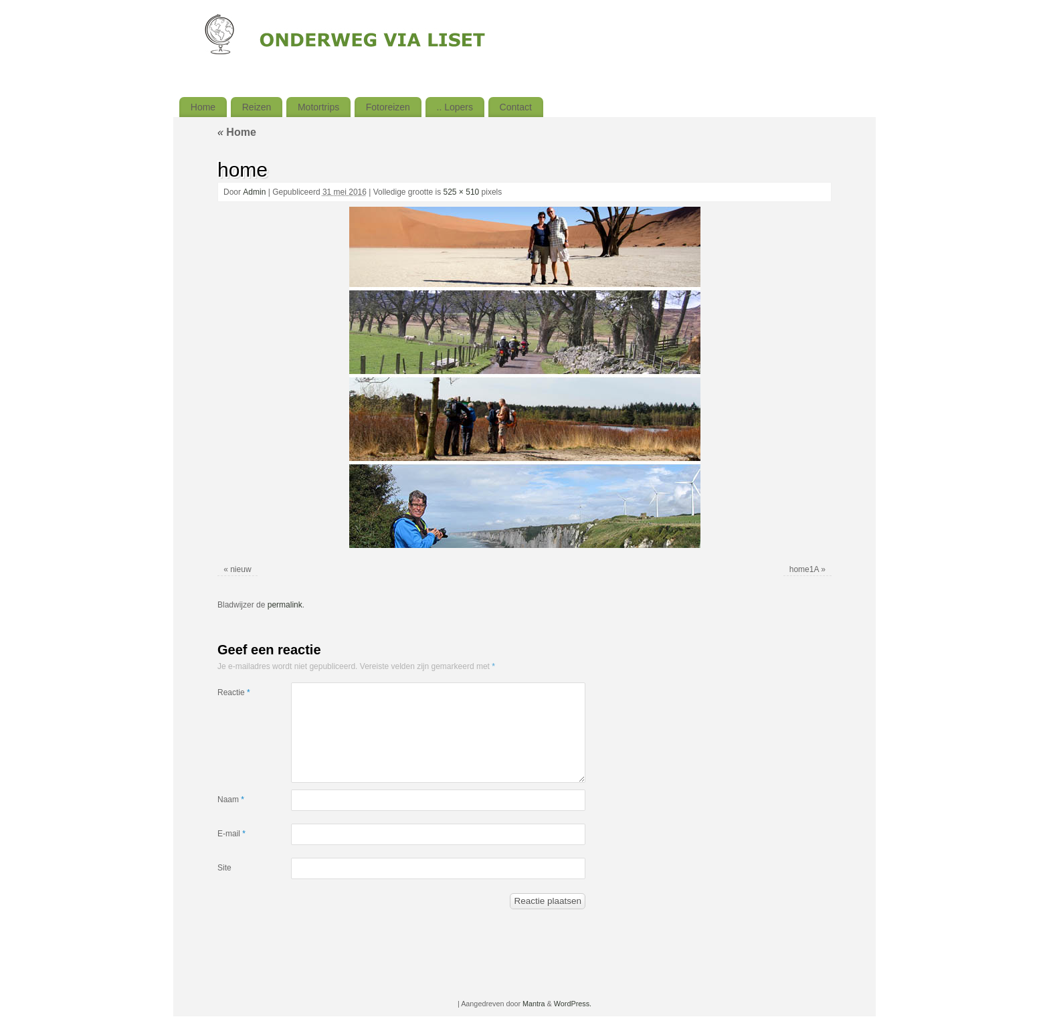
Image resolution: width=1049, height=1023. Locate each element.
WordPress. (572, 1004)
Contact (516, 107)
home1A (804, 569)
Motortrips (318, 107)
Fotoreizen (388, 107)
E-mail (231, 833)
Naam (230, 799)
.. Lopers (455, 107)
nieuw (240, 569)
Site (224, 867)
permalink (285, 605)
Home (203, 107)
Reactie (233, 692)
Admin (254, 192)
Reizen (257, 107)
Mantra (533, 1004)
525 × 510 (462, 192)
